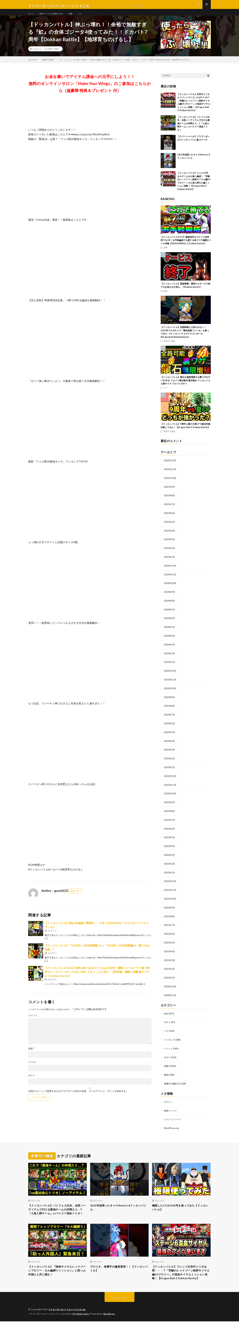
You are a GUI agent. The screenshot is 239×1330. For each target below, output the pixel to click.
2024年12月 (170, 570)
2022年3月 (169, 854)
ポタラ (167, 1054)
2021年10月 (170, 898)
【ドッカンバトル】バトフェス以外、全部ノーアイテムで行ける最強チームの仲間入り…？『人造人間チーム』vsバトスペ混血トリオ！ (193, 129)
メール (32, 1068)
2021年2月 (169, 967)
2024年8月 (169, 604)
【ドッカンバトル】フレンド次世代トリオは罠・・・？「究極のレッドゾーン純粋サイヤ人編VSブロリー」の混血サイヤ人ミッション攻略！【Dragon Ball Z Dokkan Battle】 (181, 1278)
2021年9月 (169, 906)
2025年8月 (169, 500)
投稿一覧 (74, 897)
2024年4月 (169, 639)
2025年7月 (169, 509)
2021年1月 (169, 975)
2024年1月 (169, 665)
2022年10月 (170, 794)
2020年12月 (170, 984)
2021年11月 (170, 889)
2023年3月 (169, 751)
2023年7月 (169, 716)
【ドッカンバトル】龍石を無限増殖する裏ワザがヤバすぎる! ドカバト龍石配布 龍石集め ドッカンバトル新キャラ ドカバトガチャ (185, 386)
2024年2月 (169, 656)
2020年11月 (170, 993)
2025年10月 (170, 483)
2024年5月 (169, 630)
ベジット (168, 1045)
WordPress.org (172, 1124)
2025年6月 (169, 518)
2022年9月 (169, 803)
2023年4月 (169, 742)
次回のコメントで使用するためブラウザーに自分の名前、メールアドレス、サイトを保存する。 (78, 1097)
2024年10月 (170, 587)
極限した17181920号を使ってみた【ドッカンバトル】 (180, 1204)
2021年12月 (170, 880)
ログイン (168, 1098)
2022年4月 (169, 846)
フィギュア (170, 1037)
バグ (85, 16)
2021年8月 (169, 915)
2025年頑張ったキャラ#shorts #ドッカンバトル (119, 1204)
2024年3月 (169, 647)
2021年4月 (169, 949)
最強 (165, 297)
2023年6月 (169, 725)
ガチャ (167, 1019)
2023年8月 (169, 708)
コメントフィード (173, 1115)
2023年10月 (170, 690)
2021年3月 (169, 958)
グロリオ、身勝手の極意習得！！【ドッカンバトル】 (119, 1271)
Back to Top (119, 1306)
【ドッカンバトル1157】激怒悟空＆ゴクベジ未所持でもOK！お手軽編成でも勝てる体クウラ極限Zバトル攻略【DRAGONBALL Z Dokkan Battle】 (186, 246)
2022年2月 (169, 863)
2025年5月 (169, 526)
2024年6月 (169, 621)
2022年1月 (169, 872)
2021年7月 (169, 924)
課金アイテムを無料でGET (54, 16)
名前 (31, 1054)
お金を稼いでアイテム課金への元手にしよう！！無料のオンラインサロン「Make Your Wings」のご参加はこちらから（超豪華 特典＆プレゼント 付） (90, 89)
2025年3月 (169, 544)
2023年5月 (169, 734)
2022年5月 (169, 837)
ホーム (31, 16)
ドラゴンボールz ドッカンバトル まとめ (68, 1318)
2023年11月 (170, 682)
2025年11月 (170, 475)
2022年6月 (169, 829)
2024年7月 (169, 613)
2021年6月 (169, 932)
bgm (166, 1011)
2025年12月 (170, 466)
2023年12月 (170, 673)
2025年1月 (169, 561)
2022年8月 (169, 811)
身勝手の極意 (53, 55)
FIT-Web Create (81, 1322)
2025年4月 (169, 535)
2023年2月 (169, 759)
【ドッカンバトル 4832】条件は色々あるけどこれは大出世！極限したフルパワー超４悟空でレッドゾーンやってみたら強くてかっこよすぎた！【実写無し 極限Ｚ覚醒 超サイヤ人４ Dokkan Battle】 (97, 977)
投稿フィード (171, 1107)
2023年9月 (169, 699)
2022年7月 (169, 820)
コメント (33, 1021)
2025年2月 (169, 552)
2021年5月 (169, 941)
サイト (31, 1081)
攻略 (76, 16)
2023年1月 (169, 768)
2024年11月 (170, 578)
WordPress (111, 1322)
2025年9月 (169, 492)
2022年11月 (170, 785)
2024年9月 (169, 595)
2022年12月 (170, 777)
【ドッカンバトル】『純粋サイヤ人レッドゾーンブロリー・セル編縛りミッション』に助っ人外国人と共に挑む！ (57, 1273)
